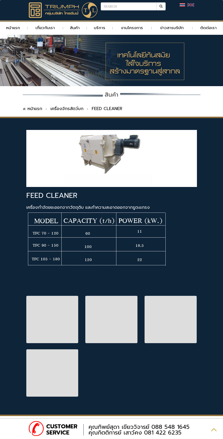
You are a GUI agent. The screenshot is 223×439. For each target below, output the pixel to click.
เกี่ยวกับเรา (45, 28)
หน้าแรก (13, 28)
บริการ (99, 28)
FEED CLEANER (107, 108)
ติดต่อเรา (208, 28)
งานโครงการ (132, 28)
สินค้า (75, 28)
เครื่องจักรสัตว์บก (66, 108)
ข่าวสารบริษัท (172, 28)
